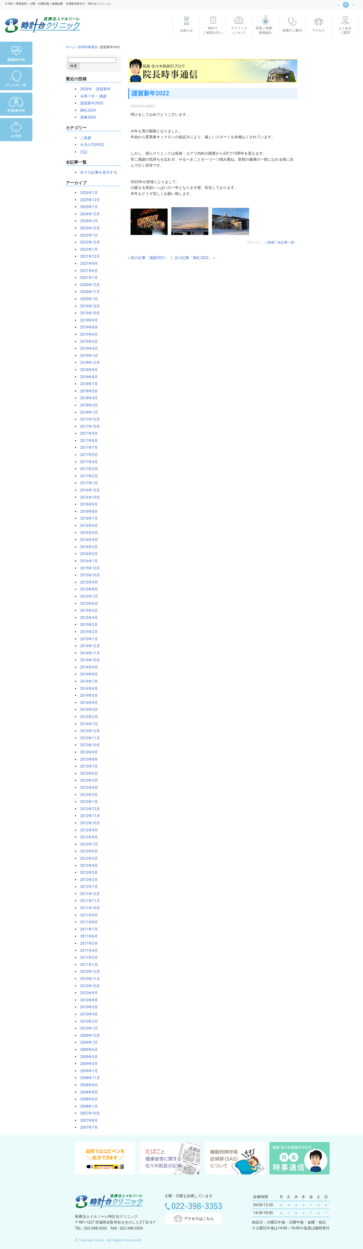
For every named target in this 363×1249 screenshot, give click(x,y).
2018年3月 (87, 405)
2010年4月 (87, 1014)
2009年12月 (88, 1035)
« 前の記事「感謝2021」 (148, 258)
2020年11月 (88, 292)
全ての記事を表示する (96, 172)
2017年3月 (87, 469)
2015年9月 (87, 582)
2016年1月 (87, 561)
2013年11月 (88, 738)
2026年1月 (87, 192)
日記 (82, 152)
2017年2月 (87, 476)
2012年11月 (88, 816)
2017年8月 (87, 440)
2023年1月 (87, 235)
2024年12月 (88, 214)
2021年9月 (87, 263)
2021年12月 (88, 256)
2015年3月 (87, 624)
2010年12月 (88, 971)
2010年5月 (87, 1007)
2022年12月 (88, 242)
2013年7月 (87, 766)
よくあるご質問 (344, 30)
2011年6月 (87, 936)
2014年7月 (87, 681)
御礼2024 (86, 110)
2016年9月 (87, 504)
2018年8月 (87, 377)
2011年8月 (87, 922)
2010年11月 (88, 979)
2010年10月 (88, 986)
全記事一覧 (286, 242)
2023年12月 (88, 228)
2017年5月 (87, 455)
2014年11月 (88, 653)
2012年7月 (87, 844)
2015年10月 (88, 575)
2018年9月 (87, 370)
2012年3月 (87, 872)
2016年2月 (87, 554)
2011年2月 (87, 957)
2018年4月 (87, 398)
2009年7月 (87, 1042)
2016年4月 (87, 539)
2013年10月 (88, 745)
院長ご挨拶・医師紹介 (265, 30)
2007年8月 (87, 1120)
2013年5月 (87, 780)
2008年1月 (87, 1106)
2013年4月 (87, 787)
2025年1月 (87, 207)
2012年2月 (87, 879)
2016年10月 (88, 497)
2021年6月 (87, 271)
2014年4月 (87, 702)
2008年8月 (87, 1092)
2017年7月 (87, 447)
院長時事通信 (87, 47)
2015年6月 (87, 603)
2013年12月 (88, 731)
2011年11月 (88, 901)
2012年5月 (87, 858)
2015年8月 (87, 589)
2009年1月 (87, 1071)
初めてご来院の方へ (212, 30)
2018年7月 (87, 384)
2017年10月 (88, 426)
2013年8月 (87, 759)
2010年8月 (87, 1000)
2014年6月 (87, 688)
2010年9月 (87, 993)
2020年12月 (88, 285)
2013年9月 (87, 752)
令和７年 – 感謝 (91, 96)
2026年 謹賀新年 (93, 89)
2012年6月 (87, 851)
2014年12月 (88, 646)
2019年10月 (88, 313)
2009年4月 (87, 1064)
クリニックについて (239, 30)
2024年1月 (87, 221)
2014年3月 (87, 709)
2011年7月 (87, 929)
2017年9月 (87, 433)
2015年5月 (87, 610)
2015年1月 (87, 639)
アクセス (318, 30)
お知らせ (186, 30)
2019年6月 (87, 334)
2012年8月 (87, 837)
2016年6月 (87, 525)
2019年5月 (87, 341)
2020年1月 (87, 299)
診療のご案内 (292, 30)
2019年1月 (87, 355)
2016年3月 (87, 547)
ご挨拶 (83, 138)
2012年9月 (87, 830)
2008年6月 (87, 1099)
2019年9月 (87, 320)
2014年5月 (87, 695)
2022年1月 (87, 249)
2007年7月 (87, 1127)
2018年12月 (88, 362)
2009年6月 (87, 1049)
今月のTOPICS (90, 145)
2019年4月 (87, 348)
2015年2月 (87, 632)
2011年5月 (87, 943)
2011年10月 (88, 908)
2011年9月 (87, 915)
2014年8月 (87, 674)
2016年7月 (87, 518)
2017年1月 (87, 483)
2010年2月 (87, 1021)
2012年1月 (87, 886)
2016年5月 (87, 533)
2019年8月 (87, 327)
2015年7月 (87, 596)
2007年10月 (88, 1113)
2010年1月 (87, 1028)
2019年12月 (88, 306)
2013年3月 (87, 795)
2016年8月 (87, 511)
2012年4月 (87, 865)
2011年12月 (88, 894)
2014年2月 (87, 717)
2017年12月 (88, 419)
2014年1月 (87, 724)
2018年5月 (87, 391)
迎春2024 (86, 117)
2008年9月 (87, 1085)
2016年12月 (88, 490)
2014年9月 (87, 667)
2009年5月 (87, 1057)
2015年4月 (87, 617)
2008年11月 (88, 1078)
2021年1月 (87, 277)
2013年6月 (87, 773)
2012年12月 (88, 809)
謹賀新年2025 (89, 103)
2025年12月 (88, 200)
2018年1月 (87, 412)
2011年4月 (87, 950)
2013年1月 (87, 801)
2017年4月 (87, 462)
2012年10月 (88, 823)
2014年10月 (88, 660)
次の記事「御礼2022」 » (194, 258)
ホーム (70, 47)
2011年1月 (87, 964)
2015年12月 (88, 568)
